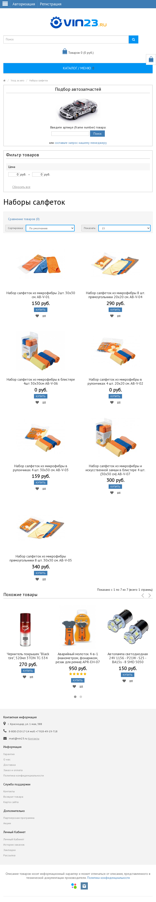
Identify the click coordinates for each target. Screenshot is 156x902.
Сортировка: (15, 228)
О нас (7, 759)
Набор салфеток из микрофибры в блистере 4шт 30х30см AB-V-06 (40, 381)
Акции (7, 823)
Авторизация (24, 3)
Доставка (9, 764)
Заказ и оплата (13, 770)
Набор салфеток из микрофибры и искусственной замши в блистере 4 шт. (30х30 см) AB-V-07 (115, 470)
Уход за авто (17, 80)
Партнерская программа (18, 817)
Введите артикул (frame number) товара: (78, 127)
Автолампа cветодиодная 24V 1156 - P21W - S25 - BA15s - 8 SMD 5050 (128, 658)
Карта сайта (11, 802)
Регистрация (50, 3)
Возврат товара (13, 796)
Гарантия (9, 754)
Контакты (33, 738)
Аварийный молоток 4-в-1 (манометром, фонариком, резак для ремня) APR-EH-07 (78, 658)
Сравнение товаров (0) (24, 219)
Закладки (9, 850)
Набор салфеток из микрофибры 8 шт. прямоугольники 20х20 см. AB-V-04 (115, 295)
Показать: (90, 228)
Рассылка (9, 855)
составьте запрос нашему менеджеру (81, 143)
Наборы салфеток (38, 80)
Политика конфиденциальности (23, 775)
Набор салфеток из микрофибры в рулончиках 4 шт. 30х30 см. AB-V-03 (41, 468)
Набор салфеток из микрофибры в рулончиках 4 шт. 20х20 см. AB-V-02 (115, 381)
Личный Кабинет (13, 839)
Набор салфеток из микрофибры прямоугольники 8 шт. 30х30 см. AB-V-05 (41, 558)
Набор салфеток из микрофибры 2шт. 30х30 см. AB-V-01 (40, 295)
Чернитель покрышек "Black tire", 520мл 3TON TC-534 (28, 656)
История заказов (14, 844)
